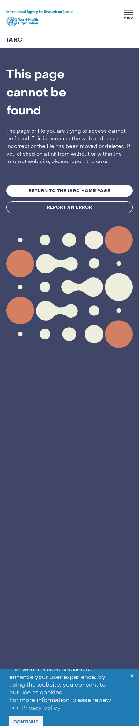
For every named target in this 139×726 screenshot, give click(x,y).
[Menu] (128, 14)
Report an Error (69, 207)
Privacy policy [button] (41, 708)
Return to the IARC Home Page (69, 190)
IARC (14, 40)
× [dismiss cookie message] (132, 677)
